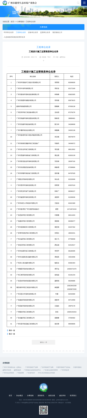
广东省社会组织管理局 (51, 370)
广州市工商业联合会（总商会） (12, 367)
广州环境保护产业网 (31, 367)
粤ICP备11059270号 (51, 402)
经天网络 (68, 402)
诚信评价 (62, 395)
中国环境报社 (77, 367)
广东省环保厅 (31, 373)
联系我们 (73, 395)
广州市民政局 (65, 370)
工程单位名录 (31, 21)
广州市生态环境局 (8, 373)
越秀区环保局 (7, 370)
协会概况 (19, 395)
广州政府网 (20, 373)
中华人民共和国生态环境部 (46, 373)
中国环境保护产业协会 (63, 367)
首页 (12, 21)
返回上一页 (43, 342)
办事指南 (20, 21)
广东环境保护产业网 (47, 367)
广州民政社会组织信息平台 (32, 370)
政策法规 (51, 395)
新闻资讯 (41, 395)
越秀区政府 (17, 370)
